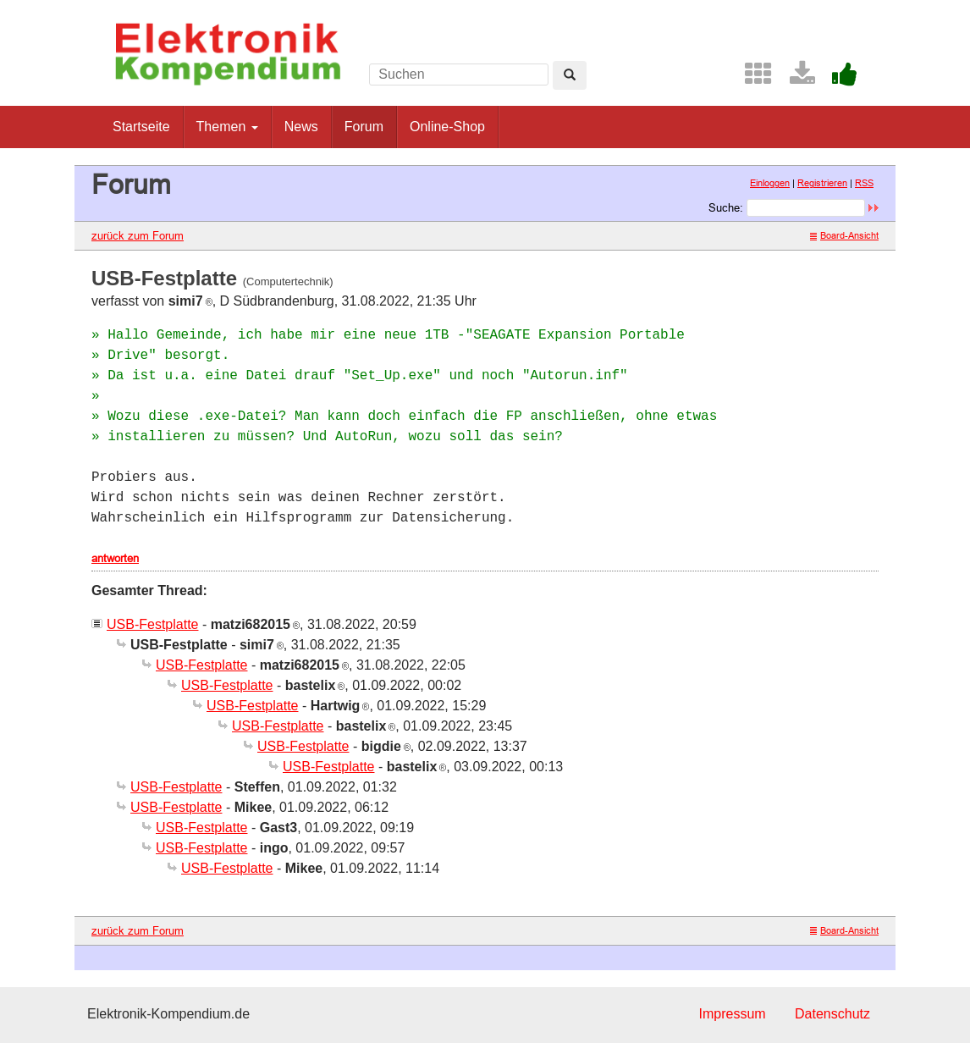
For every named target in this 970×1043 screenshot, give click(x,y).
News (301, 126)
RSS (864, 183)
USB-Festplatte (152, 624)
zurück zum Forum (137, 235)
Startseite (141, 126)
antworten (115, 558)
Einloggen (770, 183)
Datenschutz (832, 1014)
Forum (363, 126)
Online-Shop (447, 126)
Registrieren (822, 183)
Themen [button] (227, 126)
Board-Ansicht (844, 235)
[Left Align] (570, 75)
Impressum (731, 1014)
